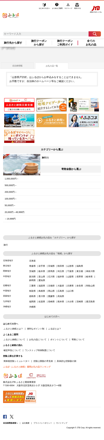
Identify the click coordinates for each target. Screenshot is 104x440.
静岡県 (32, 280)
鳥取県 (32, 291)
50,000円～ (10, 205)
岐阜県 (89, 276)
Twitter (12, 416)
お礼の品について (37, 339)
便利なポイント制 (35, 328)
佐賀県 (42, 301)
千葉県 (70, 271)
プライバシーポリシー (42, 423)
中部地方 (7, 276)
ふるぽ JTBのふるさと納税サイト (10, 14)
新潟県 (32, 276)
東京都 (80, 271)
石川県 (51, 276)
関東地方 (7, 271)
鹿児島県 (90, 301)
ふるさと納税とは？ (13, 328)
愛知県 (42, 280)
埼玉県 (61, 271)
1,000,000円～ (12, 178)
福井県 (61, 276)
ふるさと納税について (14, 339)
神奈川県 (90, 271)
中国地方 (7, 291)
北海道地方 (8, 260)
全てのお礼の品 (91, 42)
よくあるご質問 (58, 5)
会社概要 (25, 423)
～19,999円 (10, 219)
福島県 (80, 266)
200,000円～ (11, 192)
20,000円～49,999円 (14, 212)
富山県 (42, 276)
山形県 (70, 266)
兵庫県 (70, 285)
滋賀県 (42, 285)
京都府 (51, 285)
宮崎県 (80, 301)
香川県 (42, 296)
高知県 (61, 296)
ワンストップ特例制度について (40, 350)
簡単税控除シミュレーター (16, 361)
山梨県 (70, 276)
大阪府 (61, 285)
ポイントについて (59, 339)
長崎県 (51, 301)
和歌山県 (90, 285)
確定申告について (12, 350)
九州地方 (7, 301)
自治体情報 (17, 65)
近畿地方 (7, 285)
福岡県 (32, 301)
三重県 (32, 285)
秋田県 (61, 266)
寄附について (78, 339)
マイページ (68, 5)
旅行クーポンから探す (39, 42)
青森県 (32, 266)
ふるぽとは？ (54, 328)
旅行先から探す (13, 42)
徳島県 (32, 296)
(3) (26, 158)
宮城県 (51, 266)
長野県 (80, 276)
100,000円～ (11, 198)
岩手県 (42, 266)
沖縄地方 (7, 306)
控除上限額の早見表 (43, 361)
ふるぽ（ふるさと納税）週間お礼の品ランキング (27, 367)
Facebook (5, 416)
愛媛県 (51, 296)
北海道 (32, 260)
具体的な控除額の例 (66, 361)
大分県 (70, 301)
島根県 (42, 291)
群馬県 (51, 271)
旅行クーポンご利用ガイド (65, 42)
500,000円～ (11, 185)
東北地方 (7, 266)
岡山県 (51, 291)
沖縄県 (32, 307)
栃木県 (42, 271)
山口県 (70, 291)
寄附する (77, 5)
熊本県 (61, 301)
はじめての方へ (44, 5)
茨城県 (32, 271)
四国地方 (7, 296)
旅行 (6, 245)
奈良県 (80, 285)
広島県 (61, 291)
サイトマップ (61, 423)
